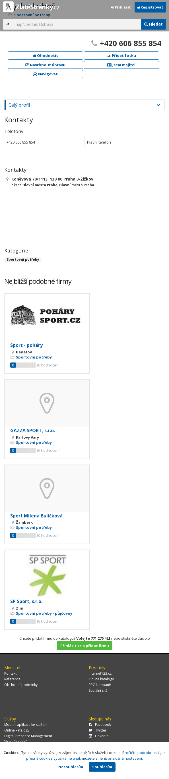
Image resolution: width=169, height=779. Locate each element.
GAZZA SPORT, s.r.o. (32, 430)
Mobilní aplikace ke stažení (25, 724)
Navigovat (45, 73)
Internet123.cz (100, 673)
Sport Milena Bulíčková (36, 516)
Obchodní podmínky (21, 684)
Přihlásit (121, 7)
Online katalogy (101, 679)
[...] (77, 24)
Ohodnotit (45, 55)
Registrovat (150, 7)
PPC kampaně (100, 684)
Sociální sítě (98, 690)
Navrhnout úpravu (45, 64)
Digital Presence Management (28, 736)
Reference (12, 679)
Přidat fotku (121, 55)
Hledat (153, 24)
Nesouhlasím (70, 766)
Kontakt (10, 673)
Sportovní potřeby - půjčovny (44, 613)
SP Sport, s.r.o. (26, 601)
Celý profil (19, 105)
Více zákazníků (15, 741)
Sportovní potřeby (23, 259)
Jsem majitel (121, 64)
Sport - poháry (26, 345)
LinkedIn (98, 736)
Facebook (100, 724)
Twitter (97, 730)
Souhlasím (102, 766)
